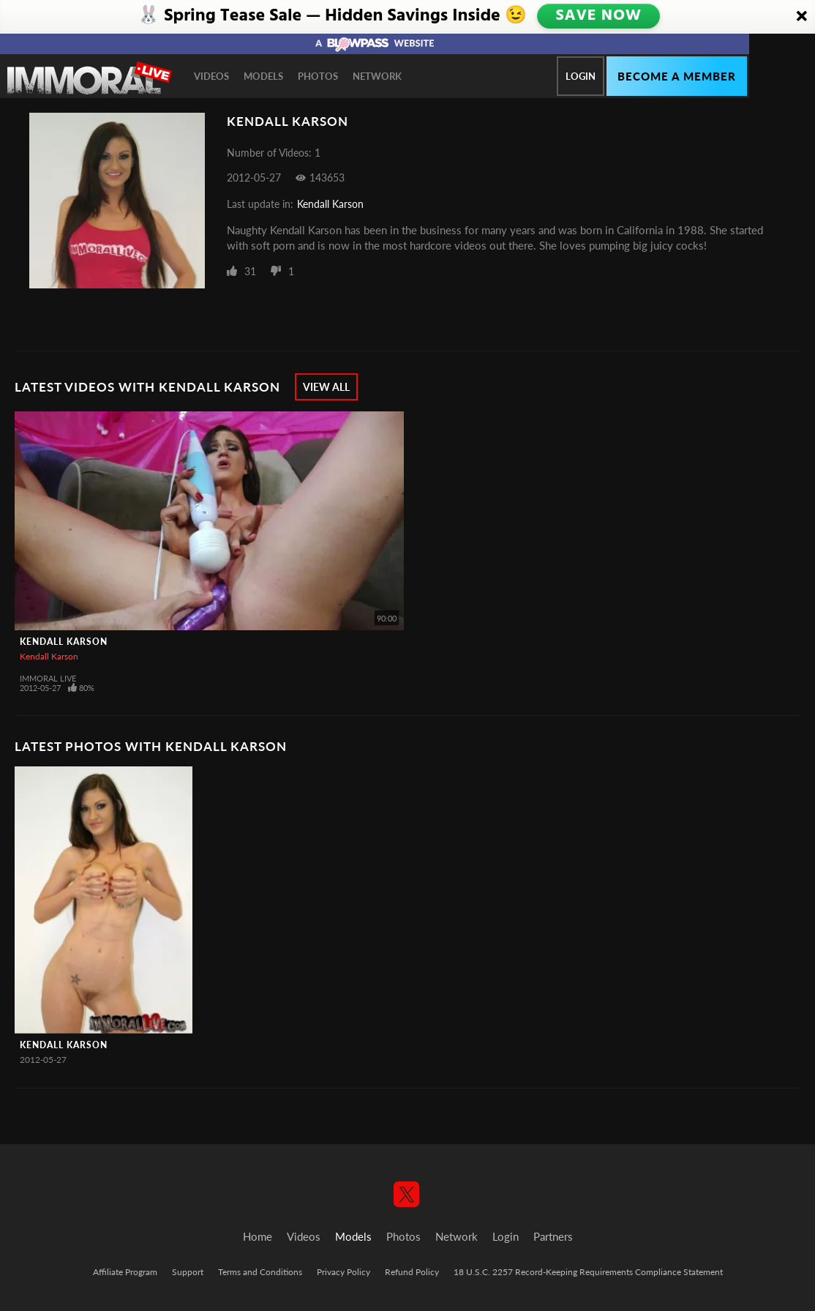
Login (581, 76)
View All (326, 387)
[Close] (802, 17)
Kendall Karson (330, 204)
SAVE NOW (599, 16)
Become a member (676, 76)
